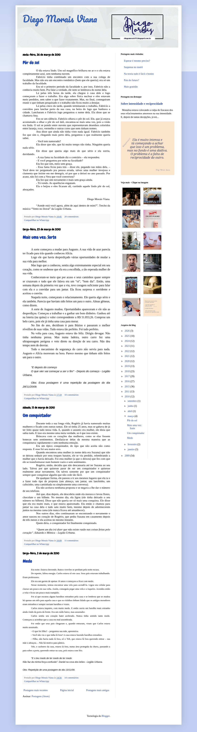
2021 (127, 356)
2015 (127, 386)
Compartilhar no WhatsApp (36, 220)
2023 (127, 346)
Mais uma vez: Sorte (39, 237)
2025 (127, 336)
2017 (127, 376)
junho (131, 406)
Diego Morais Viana (60, 18)
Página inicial (67, 690)
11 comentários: (71, 540)
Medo (27, 561)
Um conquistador (37, 415)
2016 (127, 381)
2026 (127, 330)
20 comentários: (71, 216)
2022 (127, 351)
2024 (127, 341)
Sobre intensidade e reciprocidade (142, 103)
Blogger (106, 716)
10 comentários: (71, 395)
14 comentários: (71, 677)
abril (130, 411)
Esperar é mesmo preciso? (137, 60)
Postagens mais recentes (36, 690)
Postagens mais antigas (97, 690)
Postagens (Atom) (41, 696)
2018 (127, 371)
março (131, 416)
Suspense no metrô (133, 67)
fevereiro (132, 444)
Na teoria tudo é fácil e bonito (139, 74)
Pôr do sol (31, 62)
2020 (127, 361)
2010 (127, 396)
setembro (132, 401)
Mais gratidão (131, 86)
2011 (127, 391)
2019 (127, 366)
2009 (127, 455)
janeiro (131, 449)
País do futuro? (131, 80)
